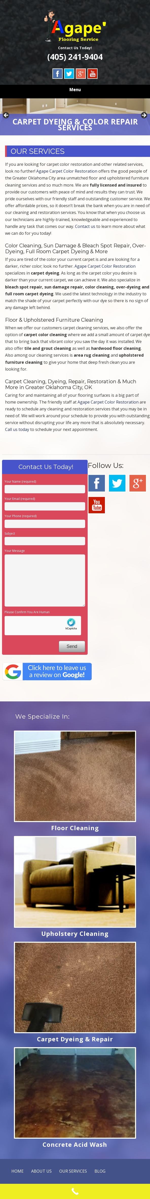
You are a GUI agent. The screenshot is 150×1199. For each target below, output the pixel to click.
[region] (75, 117)
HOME (17, 1171)
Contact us (85, 226)
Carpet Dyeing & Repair (75, 1039)
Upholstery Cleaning (74, 933)
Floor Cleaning (75, 828)
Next (143, 115)
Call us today (17, 429)
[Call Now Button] (75, 1191)
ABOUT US (41, 1171)
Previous (6, 115)
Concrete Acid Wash (75, 1144)
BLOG (100, 1171)
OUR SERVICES (73, 1171)
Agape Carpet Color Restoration (66, 171)
